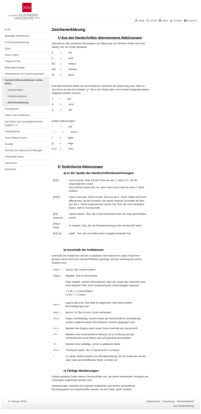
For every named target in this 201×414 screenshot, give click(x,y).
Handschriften (15, 89)
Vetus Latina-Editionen (17, 115)
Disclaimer (10, 169)
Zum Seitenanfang (183, 405)
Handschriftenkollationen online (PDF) (24, 82)
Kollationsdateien (16, 96)
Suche (153, 21)
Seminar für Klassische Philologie (23, 150)
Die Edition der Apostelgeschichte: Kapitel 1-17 (24, 123)
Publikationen (12, 131)
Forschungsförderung (17, 42)
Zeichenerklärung (17, 102)
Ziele (7, 48)
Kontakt (192, 21)
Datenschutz (153, 401)
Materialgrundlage (15, 67)
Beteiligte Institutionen (17, 35)
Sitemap (178, 21)
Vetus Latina (11, 54)
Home (141, 21)
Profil (7, 29)
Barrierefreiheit (185, 401)
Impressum (11, 162)
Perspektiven (12, 108)
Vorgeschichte (12, 61)
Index (165, 21)
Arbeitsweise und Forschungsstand (24, 73)
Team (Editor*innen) (16, 137)
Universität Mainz (14, 156)
